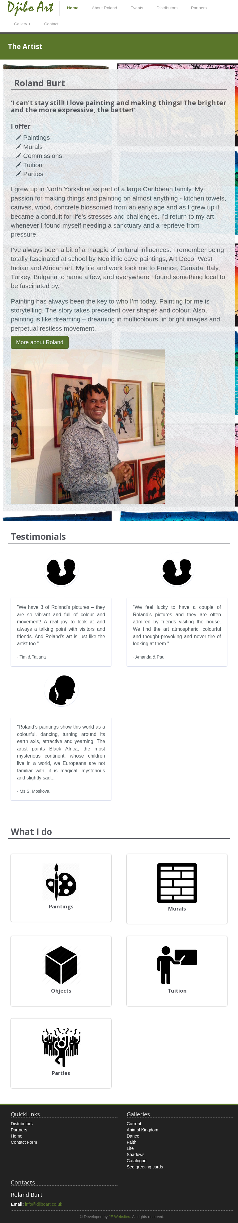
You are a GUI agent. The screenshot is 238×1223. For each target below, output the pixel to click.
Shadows (136, 1154)
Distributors (167, 8)
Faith (131, 1142)
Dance (133, 1136)
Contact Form (24, 1142)
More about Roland (39, 342)
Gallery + (22, 24)
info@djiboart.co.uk (43, 1204)
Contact (51, 24)
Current (134, 1123)
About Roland (104, 8)
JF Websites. (120, 1217)
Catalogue (137, 1160)
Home (72, 8)
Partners (199, 8)
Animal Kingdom (142, 1129)
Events (136, 8)
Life (130, 1148)
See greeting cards (145, 1166)
